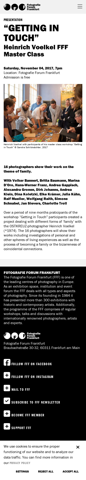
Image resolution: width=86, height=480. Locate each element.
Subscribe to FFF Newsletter (35, 402)
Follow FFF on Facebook (31, 364)
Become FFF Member (27, 415)
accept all (71, 471)
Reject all (45, 471)
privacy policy (20, 463)
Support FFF (21, 427)
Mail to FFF (20, 389)
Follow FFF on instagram (32, 376)
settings (22, 471)
